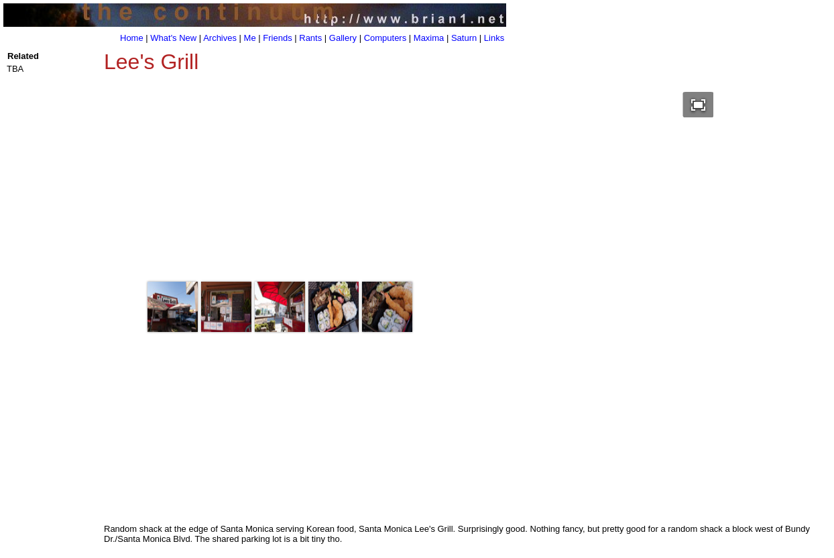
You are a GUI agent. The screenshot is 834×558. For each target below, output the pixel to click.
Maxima (429, 38)
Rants (310, 38)
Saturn (464, 38)
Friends (277, 38)
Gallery (343, 38)
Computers (385, 38)
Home (131, 38)
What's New (173, 38)
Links (494, 38)
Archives (220, 38)
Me (250, 38)
